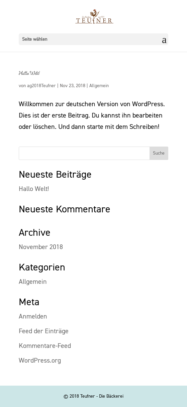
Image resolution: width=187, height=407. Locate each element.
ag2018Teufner (41, 85)
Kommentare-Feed (45, 346)
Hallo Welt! (29, 73)
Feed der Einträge (44, 331)
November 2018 (41, 247)
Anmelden (33, 316)
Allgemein (99, 85)
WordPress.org (40, 360)
